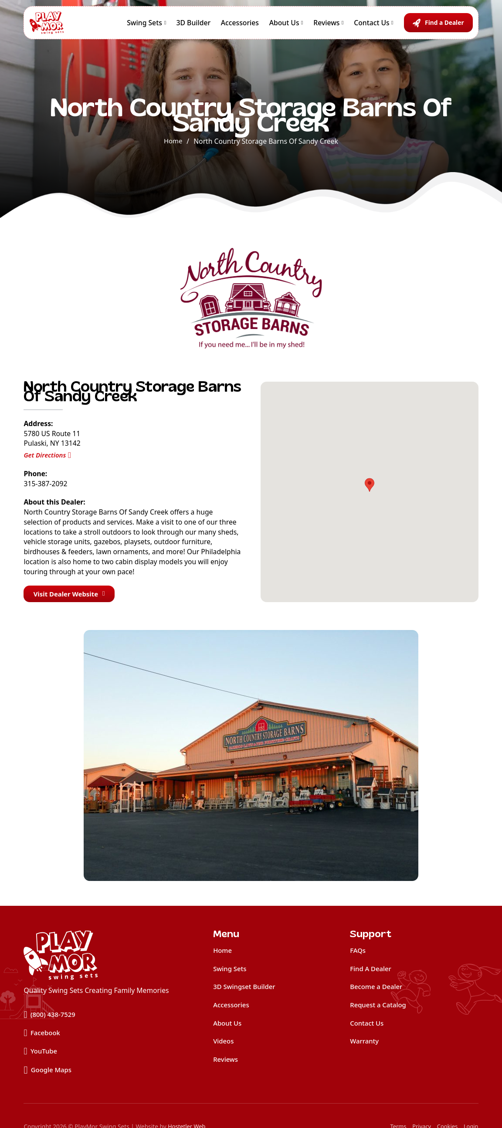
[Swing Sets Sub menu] (165, 26)
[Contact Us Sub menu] (392, 26)
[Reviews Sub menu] (342, 26)
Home (173, 141)
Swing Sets (144, 26)
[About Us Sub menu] (302, 26)
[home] (96, 956)
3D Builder (193, 26)
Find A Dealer (371, 971)
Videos (224, 1045)
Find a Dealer (444, 26)
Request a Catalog (379, 1008)
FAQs (358, 952)
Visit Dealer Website (71, 594)
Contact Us (372, 26)
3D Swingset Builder (246, 989)
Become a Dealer (377, 989)
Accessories (240, 26)
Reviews (326, 26)
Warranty (365, 1045)
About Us (284, 26)
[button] (369, 486)
